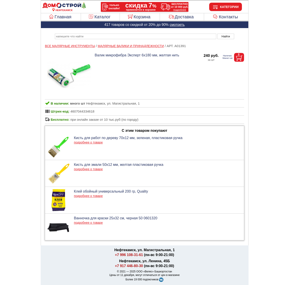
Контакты (228, 16)
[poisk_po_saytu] (135, 36)
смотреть (177, 25)
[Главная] (64, 7)
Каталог (102, 16)
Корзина (142, 16)
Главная (63, 16)
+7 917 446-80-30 (129, 266)
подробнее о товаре (88, 142)
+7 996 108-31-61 (129, 255)
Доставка (184, 16)
